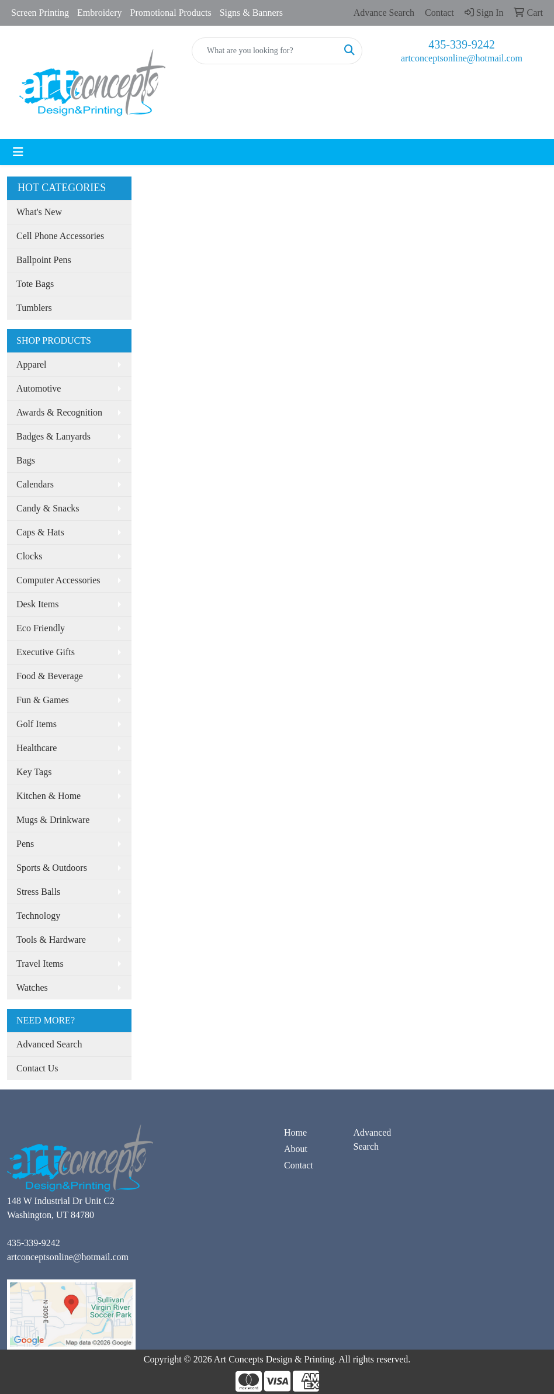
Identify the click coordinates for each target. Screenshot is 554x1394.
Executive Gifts (45, 652)
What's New (39, 212)
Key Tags (33, 772)
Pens (25, 844)
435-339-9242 (461, 44)
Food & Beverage (49, 676)
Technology (38, 916)
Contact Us (37, 1068)
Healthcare (36, 748)
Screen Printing (40, 13)
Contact (298, 1165)
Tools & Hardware (51, 940)
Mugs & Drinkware (52, 820)
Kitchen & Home (48, 796)
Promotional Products (171, 13)
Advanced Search (49, 1044)
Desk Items (37, 604)
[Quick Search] (265, 50)
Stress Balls (38, 892)
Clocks (29, 556)
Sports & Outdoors (51, 868)
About (295, 1149)
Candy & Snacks (47, 508)
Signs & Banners (251, 13)
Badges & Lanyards (53, 436)
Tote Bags (35, 284)
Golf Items (36, 724)
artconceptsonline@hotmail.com (461, 58)
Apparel (31, 364)
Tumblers (34, 308)
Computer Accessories (58, 580)
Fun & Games (42, 700)
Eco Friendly (40, 628)
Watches (32, 987)
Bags (25, 460)
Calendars (35, 484)
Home (295, 1132)
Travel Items (40, 963)
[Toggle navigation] (18, 152)
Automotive (38, 388)
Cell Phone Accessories (60, 236)
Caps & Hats (40, 532)
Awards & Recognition (59, 412)
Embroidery (99, 13)
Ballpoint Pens (43, 260)
